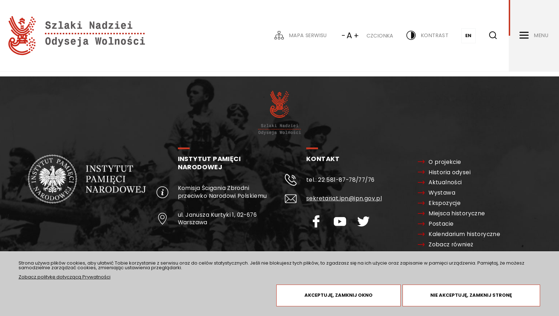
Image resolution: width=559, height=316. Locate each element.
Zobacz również (451, 244)
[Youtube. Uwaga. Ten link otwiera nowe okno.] (344, 222)
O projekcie (445, 162)
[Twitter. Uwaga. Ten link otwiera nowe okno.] (367, 222)
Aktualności (445, 182)
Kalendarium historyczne (464, 234)
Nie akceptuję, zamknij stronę (471, 295)
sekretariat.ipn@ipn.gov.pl (344, 198)
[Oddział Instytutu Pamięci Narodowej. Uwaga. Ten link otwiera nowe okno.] (86, 202)
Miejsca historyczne (457, 213)
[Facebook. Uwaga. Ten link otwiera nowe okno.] (320, 222)
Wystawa (442, 193)
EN (468, 35)
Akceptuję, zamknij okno (338, 295)
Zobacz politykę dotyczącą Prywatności (65, 277)
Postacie (441, 224)
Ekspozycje (445, 203)
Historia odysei (450, 172)
